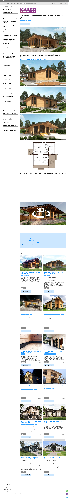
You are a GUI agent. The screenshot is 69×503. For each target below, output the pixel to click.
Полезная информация (9, 133)
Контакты (55, 1)
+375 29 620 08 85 (6, 3)
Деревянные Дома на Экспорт (10, 53)
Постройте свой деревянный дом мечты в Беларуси (10, 36)
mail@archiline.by (7, 494)
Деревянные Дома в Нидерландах (7, 64)
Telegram (17, 3)
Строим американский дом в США (9, 61)
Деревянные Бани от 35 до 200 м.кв (9, 22)
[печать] (52, 24)
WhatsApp (11, 3)
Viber (14, 3)
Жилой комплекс (7, 9)
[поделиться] (45, 24)
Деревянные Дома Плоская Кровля (8, 32)
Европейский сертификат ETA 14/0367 (9, 46)
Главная (21, 6)
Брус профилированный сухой (10, 96)
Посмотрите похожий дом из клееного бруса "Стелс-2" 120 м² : (33, 59)
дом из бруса (32, 54)
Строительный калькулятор (9, 130)
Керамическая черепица (9, 110)
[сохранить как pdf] (61, 24)
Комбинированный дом (8, 12)
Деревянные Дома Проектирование (7, 80)
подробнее (23, 288)
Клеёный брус (6, 91)
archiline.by (6, 496)
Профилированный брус (8, 93)
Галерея (49, 1)
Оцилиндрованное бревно (9, 98)
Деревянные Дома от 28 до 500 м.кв (9, 26)
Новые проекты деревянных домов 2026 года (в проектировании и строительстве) (9, 41)
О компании (42, 1)
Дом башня (6, 122)
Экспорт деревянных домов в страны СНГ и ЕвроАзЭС (9, 57)
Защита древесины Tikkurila (9, 113)
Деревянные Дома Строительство (7, 76)
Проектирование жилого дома (10, 18)
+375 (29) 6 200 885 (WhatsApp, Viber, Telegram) (35, 242)
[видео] (38, 24)
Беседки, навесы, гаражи (9, 29)
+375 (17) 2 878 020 (30, 238)
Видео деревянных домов (9, 125)
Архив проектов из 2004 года (10, 127)
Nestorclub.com (19, 499)
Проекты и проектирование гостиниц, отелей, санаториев (10, 50)
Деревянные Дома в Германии (10, 67)
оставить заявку (25, 23)
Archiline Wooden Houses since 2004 (12, 1)
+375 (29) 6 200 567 (30, 240)
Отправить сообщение (24, 3)
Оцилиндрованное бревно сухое (8, 102)
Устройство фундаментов (9, 83)
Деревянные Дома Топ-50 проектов (8, 15)
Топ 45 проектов (32, 3)
